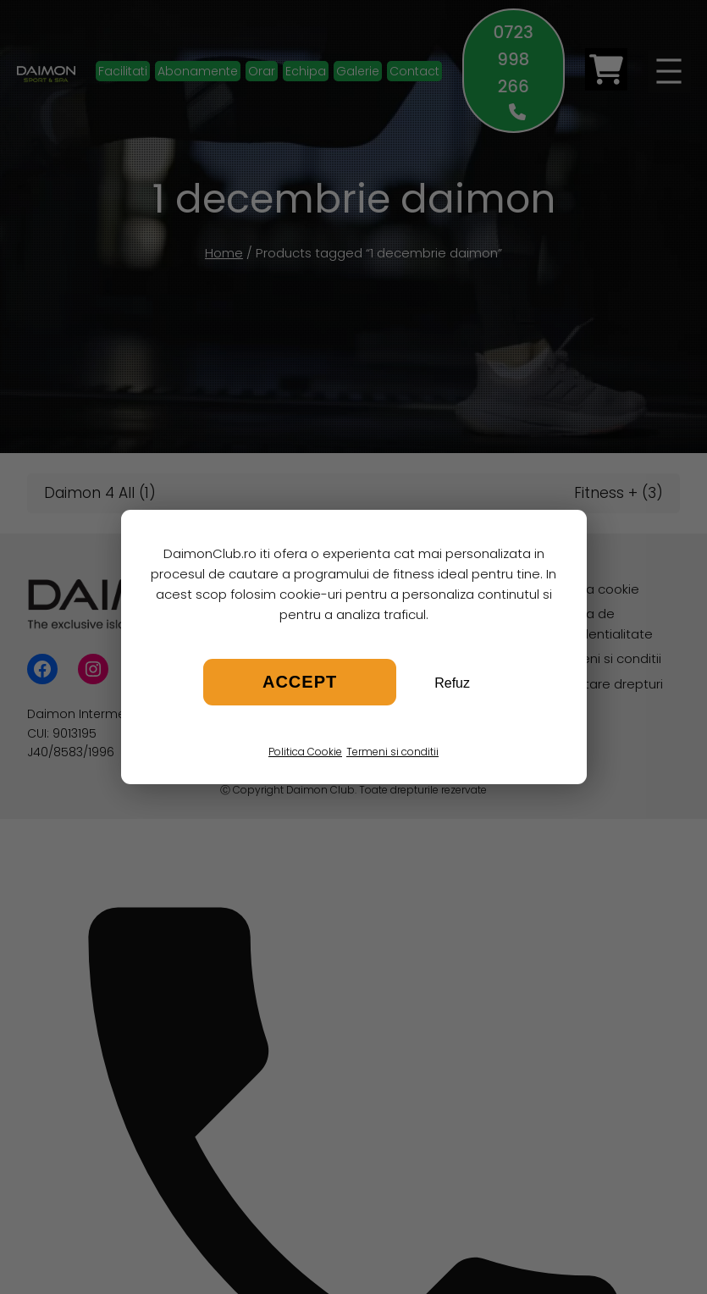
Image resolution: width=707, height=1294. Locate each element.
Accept (299, 681)
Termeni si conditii (392, 751)
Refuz (452, 683)
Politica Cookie (305, 751)
